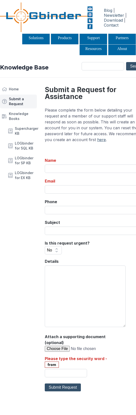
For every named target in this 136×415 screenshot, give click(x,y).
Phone (51, 201)
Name (50, 160)
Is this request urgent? (67, 243)
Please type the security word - (76, 358)
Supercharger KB (26, 130)
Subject (52, 222)
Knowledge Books (18, 116)
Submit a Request (16, 101)
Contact (111, 25)
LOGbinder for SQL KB (24, 145)
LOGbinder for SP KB (24, 160)
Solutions (36, 38)
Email (50, 181)
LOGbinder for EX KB (24, 175)
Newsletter (114, 15)
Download (113, 20)
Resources (93, 49)
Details (52, 261)
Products (65, 38)
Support (93, 38)
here (101, 139)
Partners (122, 38)
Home (14, 89)
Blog (108, 10)
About (122, 49)
